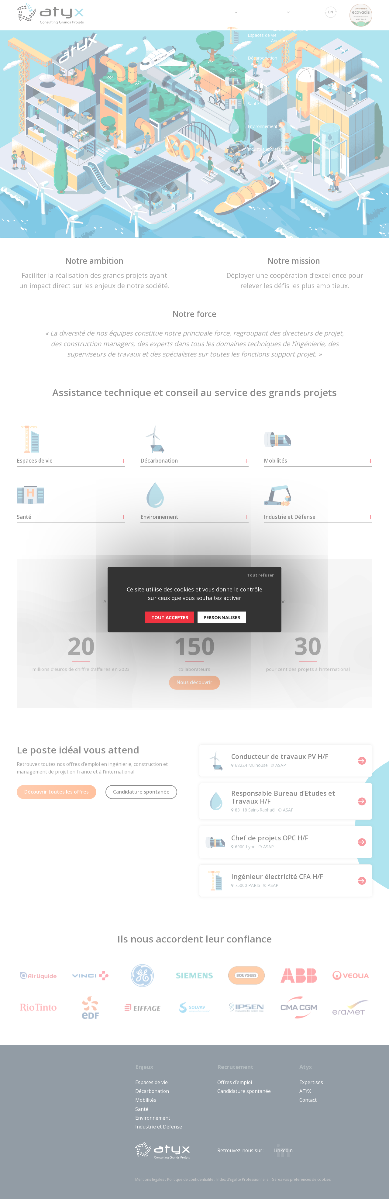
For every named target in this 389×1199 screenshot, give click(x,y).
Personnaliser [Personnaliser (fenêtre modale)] (222, 617)
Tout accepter (169, 617)
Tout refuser (260, 575)
